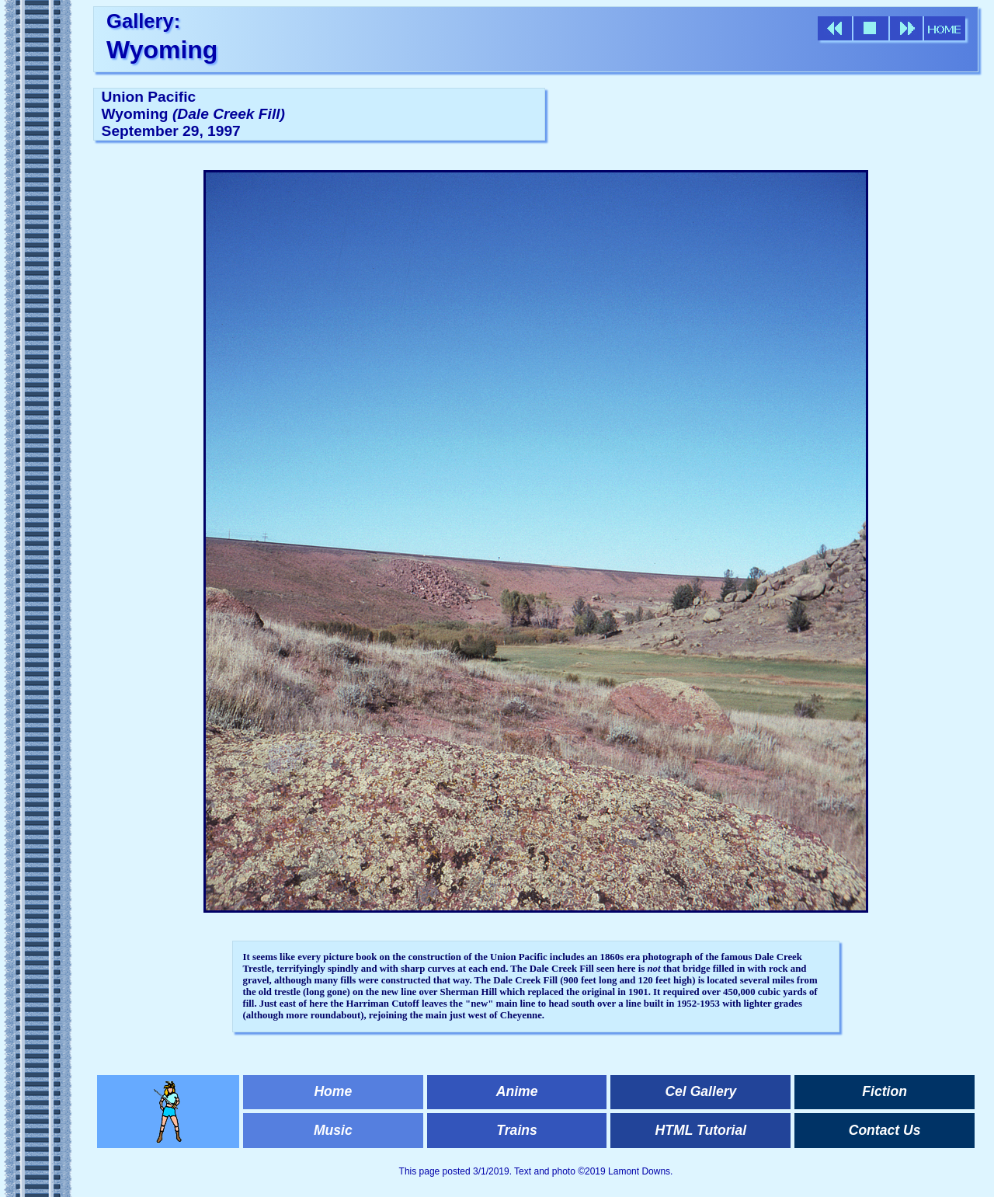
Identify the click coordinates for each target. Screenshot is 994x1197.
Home (333, 1091)
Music (333, 1130)
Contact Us (885, 1130)
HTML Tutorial (701, 1130)
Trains (516, 1130)
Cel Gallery (700, 1091)
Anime (517, 1091)
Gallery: (143, 21)
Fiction (884, 1091)
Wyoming (161, 50)
